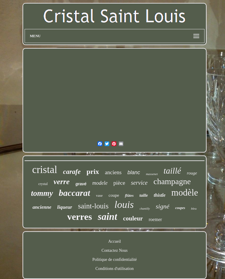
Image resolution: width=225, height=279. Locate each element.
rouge (192, 173)
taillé (172, 170)
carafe (72, 171)
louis (124, 204)
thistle (160, 195)
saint (107, 216)
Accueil (114, 241)
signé (162, 206)
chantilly (145, 208)
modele (100, 183)
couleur (133, 218)
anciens (113, 172)
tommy (42, 193)
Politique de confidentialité (114, 259)
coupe (114, 195)
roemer (155, 219)
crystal (43, 184)
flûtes (129, 195)
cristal (44, 169)
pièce (119, 183)
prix (92, 171)
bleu (194, 208)
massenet (152, 174)
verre (62, 181)
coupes (180, 208)
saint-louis (93, 206)
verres (79, 216)
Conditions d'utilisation (115, 268)
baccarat (74, 193)
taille (143, 195)
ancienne (42, 207)
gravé (81, 184)
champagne (172, 181)
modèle (184, 192)
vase (99, 195)
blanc (133, 172)
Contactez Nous (114, 250)
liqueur (64, 207)
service (139, 182)
